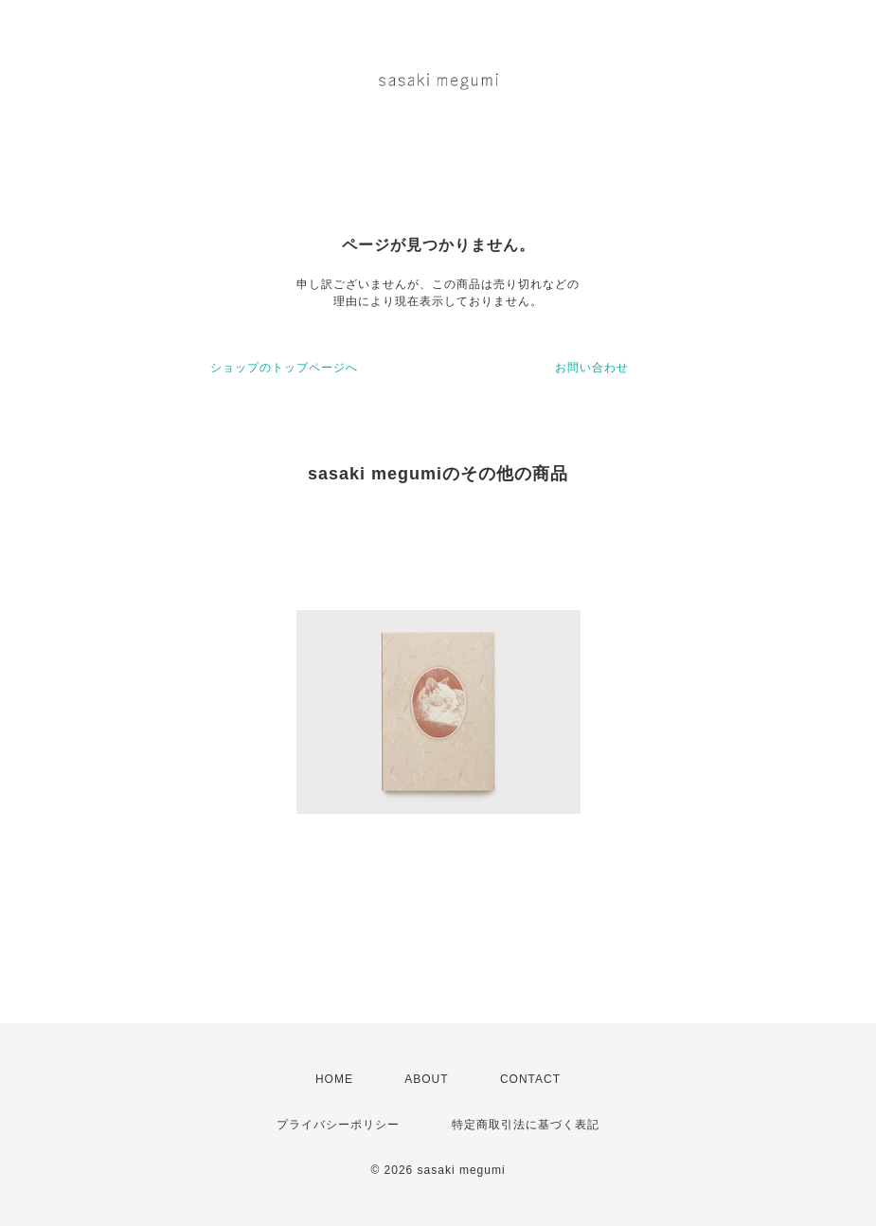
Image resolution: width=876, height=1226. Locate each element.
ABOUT (426, 1079)
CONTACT (530, 1079)
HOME (334, 1079)
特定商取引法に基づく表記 (525, 1124)
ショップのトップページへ (284, 367)
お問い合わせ (592, 367)
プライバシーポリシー (338, 1124)
